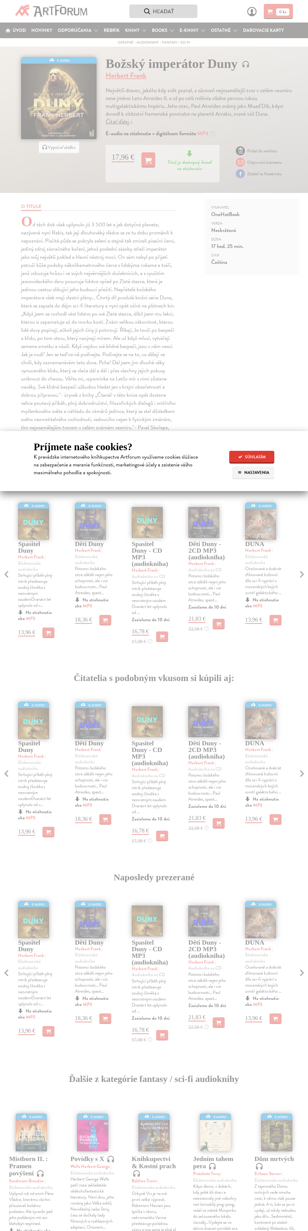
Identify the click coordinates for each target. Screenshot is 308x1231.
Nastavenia (253, 472)
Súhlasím (252, 457)
